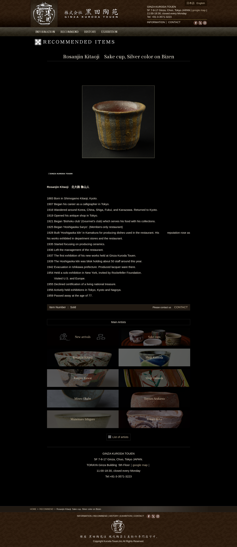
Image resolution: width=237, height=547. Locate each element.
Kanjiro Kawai (83, 378)
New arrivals (82, 336)
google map (199, 10)
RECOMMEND (70, 32)
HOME (33, 509)
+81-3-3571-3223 (162, 16)
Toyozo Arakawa (154, 398)
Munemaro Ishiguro (83, 419)
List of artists (120, 437)
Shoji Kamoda (154, 357)
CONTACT (174, 22)
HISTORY (90, 32)
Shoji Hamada (154, 378)
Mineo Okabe (82, 398)
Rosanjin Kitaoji (83, 357)
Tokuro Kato (154, 419)
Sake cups (154, 336)
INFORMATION (45, 32)
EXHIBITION (109, 32)
